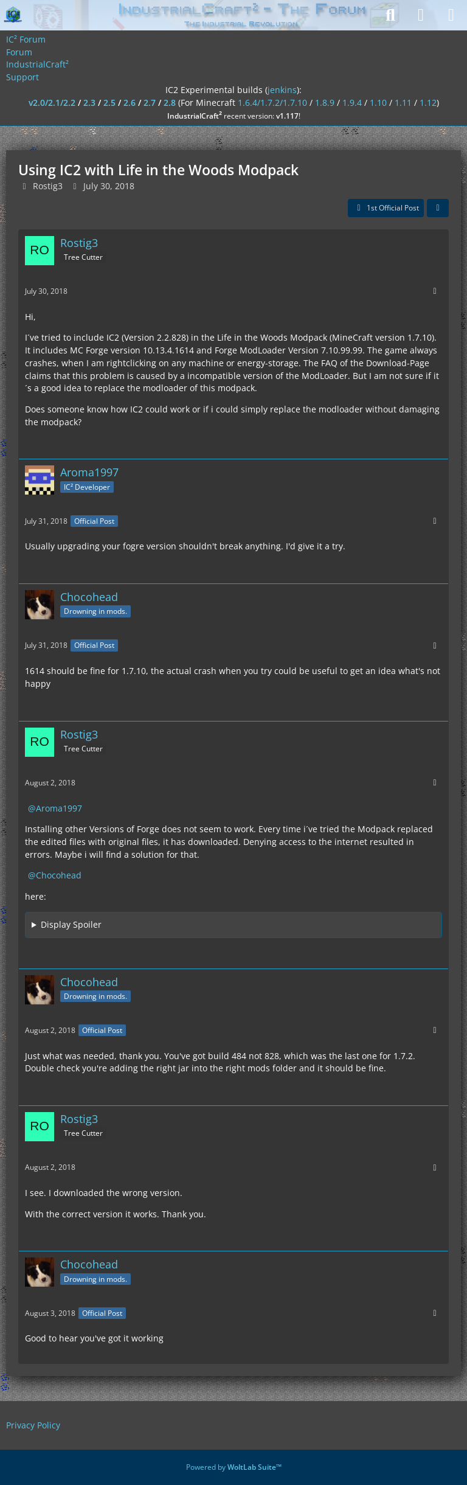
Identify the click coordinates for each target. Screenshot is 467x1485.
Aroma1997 (59, 808)
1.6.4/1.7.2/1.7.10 (272, 102)
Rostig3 (48, 186)
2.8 (170, 102)
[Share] (438, 208)
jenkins (282, 90)
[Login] (421, 15)
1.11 (403, 102)
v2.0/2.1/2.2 (52, 102)
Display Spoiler (71, 924)
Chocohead (58, 875)
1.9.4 (352, 102)
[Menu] (451, 15)
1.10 (378, 102)
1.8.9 (324, 102)
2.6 (129, 102)
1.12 (428, 102)
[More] (435, 291)
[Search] (390, 15)
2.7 (150, 102)
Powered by (234, 1467)
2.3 (89, 102)
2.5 (109, 102)
